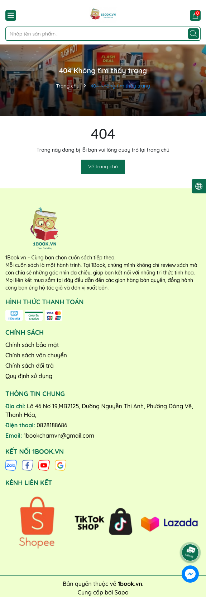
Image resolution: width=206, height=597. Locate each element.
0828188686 (52, 425)
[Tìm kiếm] (193, 33)
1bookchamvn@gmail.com (59, 435)
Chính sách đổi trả (29, 365)
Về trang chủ (103, 166)
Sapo (122, 592)
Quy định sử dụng (28, 376)
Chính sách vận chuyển (36, 355)
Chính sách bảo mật (32, 344)
